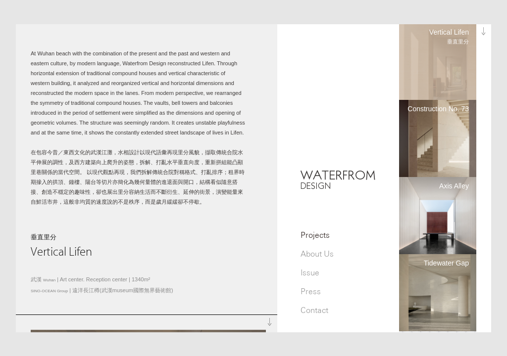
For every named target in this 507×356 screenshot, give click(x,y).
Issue (310, 272)
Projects (315, 235)
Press (311, 291)
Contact (314, 310)
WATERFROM (338, 179)
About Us (317, 254)
